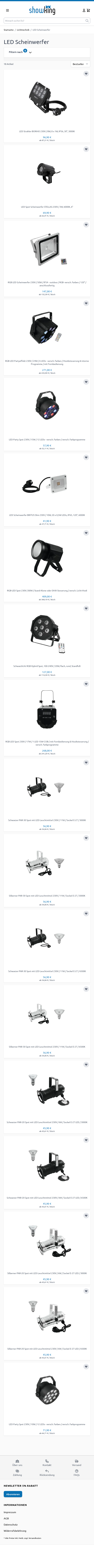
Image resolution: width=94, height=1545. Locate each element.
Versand (76, 1462)
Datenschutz (11, 1524)
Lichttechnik (23, 29)
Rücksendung (47, 1472)
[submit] (87, 21)
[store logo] (46, 9)
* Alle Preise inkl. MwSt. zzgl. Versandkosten (22, 1538)
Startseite (9, 29)
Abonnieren (13, 1494)
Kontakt (47, 1462)
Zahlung (17, 1472)
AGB (6, 1518)
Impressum (10, 1512)
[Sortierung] (80, 64)
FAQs (77, 1472)
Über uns (17, 1462)
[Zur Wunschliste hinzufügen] (86, 73)
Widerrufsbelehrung (15, 1530)
